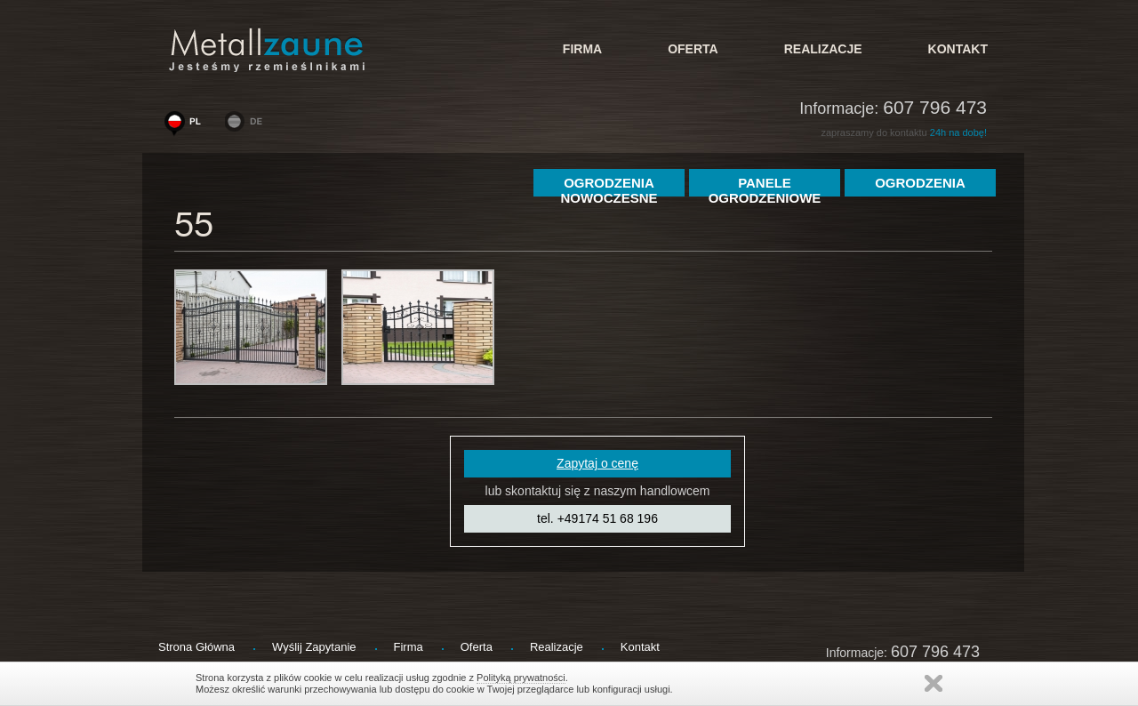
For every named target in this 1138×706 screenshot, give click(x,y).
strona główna (196, 647)
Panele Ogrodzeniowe (765, 186)
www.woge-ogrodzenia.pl (186, 125)
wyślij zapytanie (314, 647)
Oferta (693, 49)
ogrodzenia (920, 182)
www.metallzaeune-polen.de (247, 125)
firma (582, 49)
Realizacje (823, 49)
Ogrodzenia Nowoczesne (608, 186)
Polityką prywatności (521, 677)
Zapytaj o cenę (597, 463)
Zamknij (933, 683)
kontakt (958, 49)
